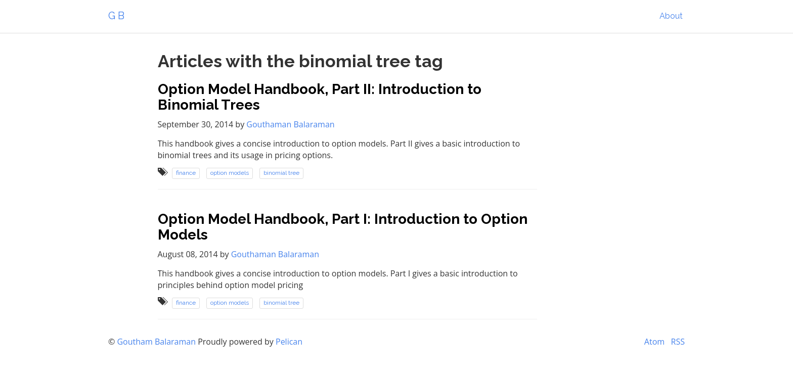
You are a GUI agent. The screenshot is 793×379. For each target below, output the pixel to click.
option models (229, 173)
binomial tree (281, 173)
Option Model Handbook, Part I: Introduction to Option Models (342, 227)
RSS (678, 341)
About (671, 16)
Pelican (289, 341)
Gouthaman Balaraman (290, 124)
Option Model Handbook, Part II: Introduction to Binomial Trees (319, 97)
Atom (654, 341)
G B (116, 16)
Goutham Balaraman (156, 341)
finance (186, 173)
